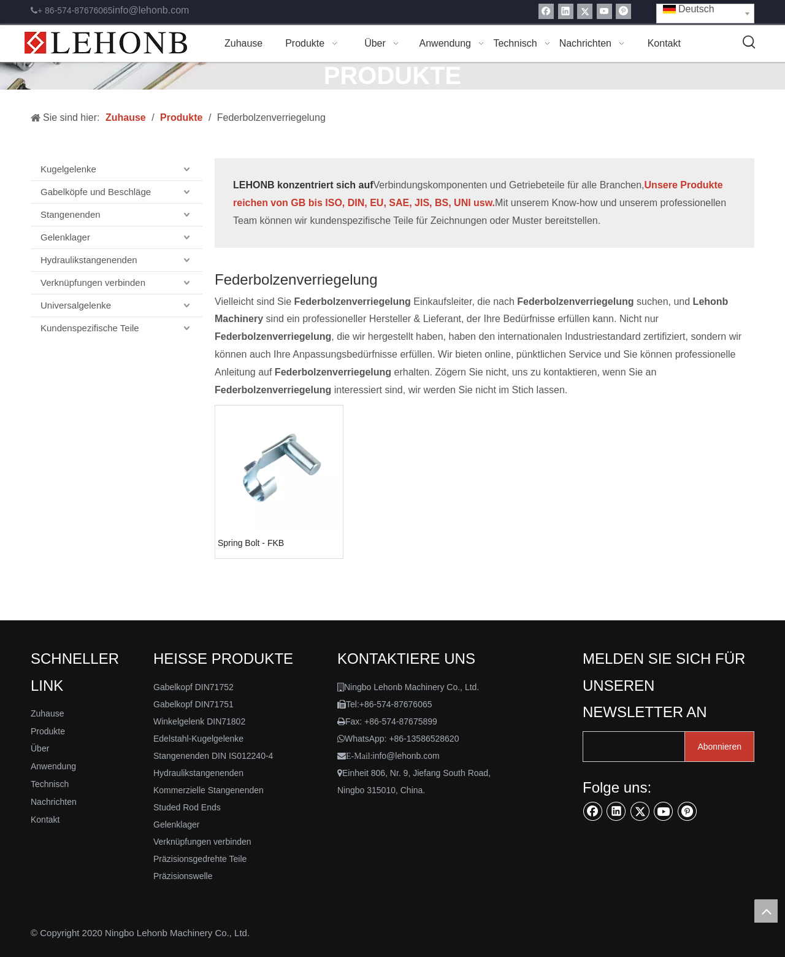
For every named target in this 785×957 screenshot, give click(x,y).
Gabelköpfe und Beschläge (95, 191)
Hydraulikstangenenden (88, 260)
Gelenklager (65, 237)
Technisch (50, 784)
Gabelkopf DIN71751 (193, 704)
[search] (631, 746)
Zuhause (47, 713)
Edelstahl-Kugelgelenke (198, 739)
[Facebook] (546, 11)
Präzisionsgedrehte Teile (200, 859)
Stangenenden (70, 214)
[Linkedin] (565, 11)
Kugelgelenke (68, 169)
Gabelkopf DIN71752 (193, 687)
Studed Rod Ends (187, 807)
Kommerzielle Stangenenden (208, 790)
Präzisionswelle (182, 876)
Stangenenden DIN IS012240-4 (213, 756)
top (766, 911)
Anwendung (53, 766)
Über (40, 748)
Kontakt (45, 819)
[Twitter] (584, 11)
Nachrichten (54, 802)
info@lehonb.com (151, 10)
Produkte (48, 731)
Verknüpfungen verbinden (92, 282)
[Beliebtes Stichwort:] (749, 42)
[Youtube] (604, 11)
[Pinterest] (623, 11)
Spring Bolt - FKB (251, 543)
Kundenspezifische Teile (89, 328)
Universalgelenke (75, 305)
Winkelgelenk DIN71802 (199, 721)
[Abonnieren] (719, 746)
